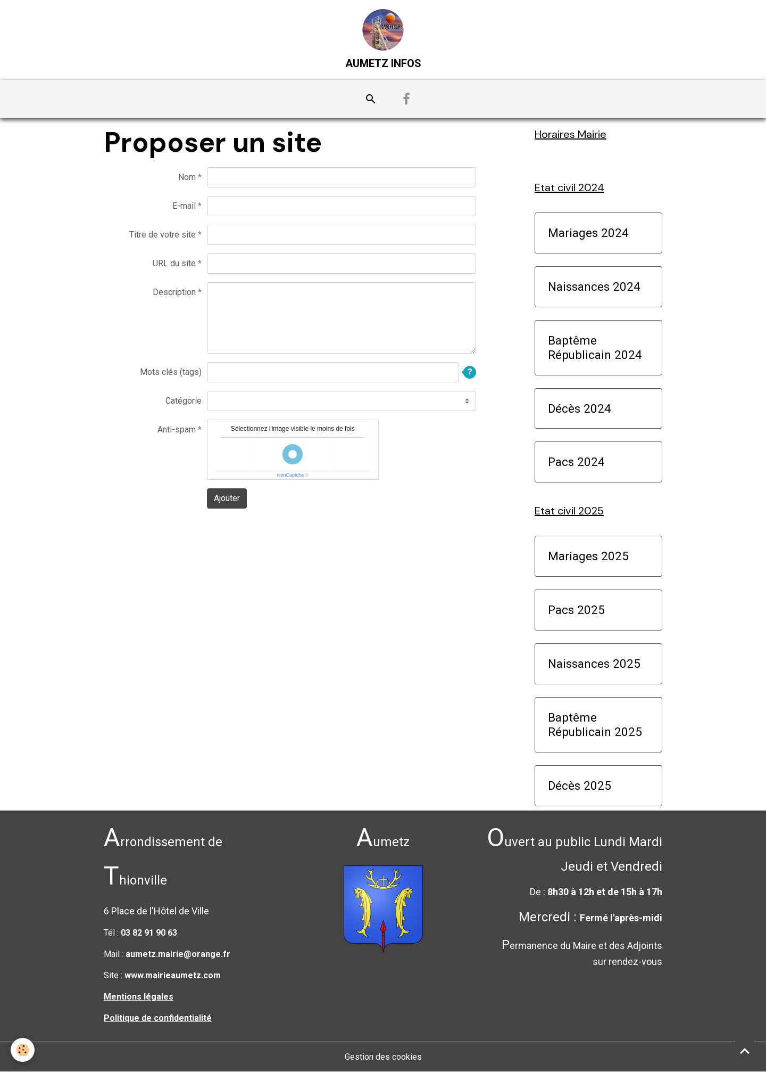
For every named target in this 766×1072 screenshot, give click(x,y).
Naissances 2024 (594, 286)
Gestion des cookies (383, 1057)
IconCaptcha (290, 475)
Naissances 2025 (594, 663)
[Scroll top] (744, 1050)
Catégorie (183, 401)
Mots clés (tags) (171, 372)
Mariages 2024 (588, 233)
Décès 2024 (579, 408)
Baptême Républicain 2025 (595, 724)
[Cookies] (23, 1050)
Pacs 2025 (576, 610)
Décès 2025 (579, 785)
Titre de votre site (162, 235)
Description (174, 292)
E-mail (184, 206)
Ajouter (227, 498)
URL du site (174, 263)
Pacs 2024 (576, 462)
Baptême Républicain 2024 (595, 347)
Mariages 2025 (588, 556)
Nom (187, 177)
